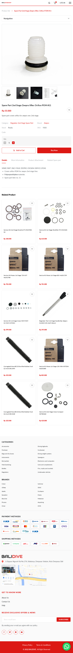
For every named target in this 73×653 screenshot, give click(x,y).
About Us (5, 598)
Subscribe (63, 619)
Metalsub (41, 499)
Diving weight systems (44, 454)
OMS (39, 506)
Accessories (5, 446)
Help (3, 605)
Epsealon (4, 495)
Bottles (4, 468)
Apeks (4, 491)
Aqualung (41, 502)
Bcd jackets (5, 461)
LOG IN (62, 3)
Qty (5, 139)
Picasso (4, 502)
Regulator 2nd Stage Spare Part (21, 123)
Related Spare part (54, 160)
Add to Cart (20, 150)
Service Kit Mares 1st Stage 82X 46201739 (53, 275)
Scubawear (41, 450)
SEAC (39, 487)
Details (4, 160)
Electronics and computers (46, 461)
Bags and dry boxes (8, 454)
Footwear (5, 450)
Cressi (3, 484)
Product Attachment (35, 160)
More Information (17, 160)
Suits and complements (45, 465)
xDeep (4, 487)
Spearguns (41, 457)
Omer (3, 506)
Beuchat (4, 499)
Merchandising (6, 465)
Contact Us (6, 602)
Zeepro (46, 123)
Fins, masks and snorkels (45, 468)
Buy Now (54, 150)
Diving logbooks (43, 446)
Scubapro (41, 491)
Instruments (5, 457)
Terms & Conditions (43, 645)
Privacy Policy (27, 645)
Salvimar (40, 484)
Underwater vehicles (44, 472)
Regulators (5, 472)
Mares (40, 495)
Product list (6, 11)
